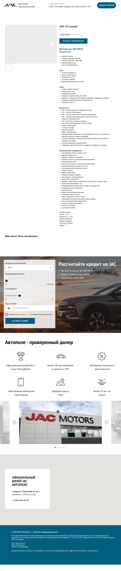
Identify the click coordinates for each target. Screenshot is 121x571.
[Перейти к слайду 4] (61, 447)
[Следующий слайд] (106, 422)
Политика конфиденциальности (45, 532)
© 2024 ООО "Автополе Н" (21, 532)
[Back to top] (3, 567)
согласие (28, 314)
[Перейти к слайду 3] (59, 447)
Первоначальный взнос (15, 274)
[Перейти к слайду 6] (65, 447)
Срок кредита (10, 289)
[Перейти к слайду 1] (55, 447)
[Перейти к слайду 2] (57, 447)
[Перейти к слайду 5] (63, 447)
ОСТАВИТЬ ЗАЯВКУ (20, 321)
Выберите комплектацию (15, 263)
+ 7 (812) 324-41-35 (56, 4)
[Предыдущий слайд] (14, 422)
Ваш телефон (11, 304)
